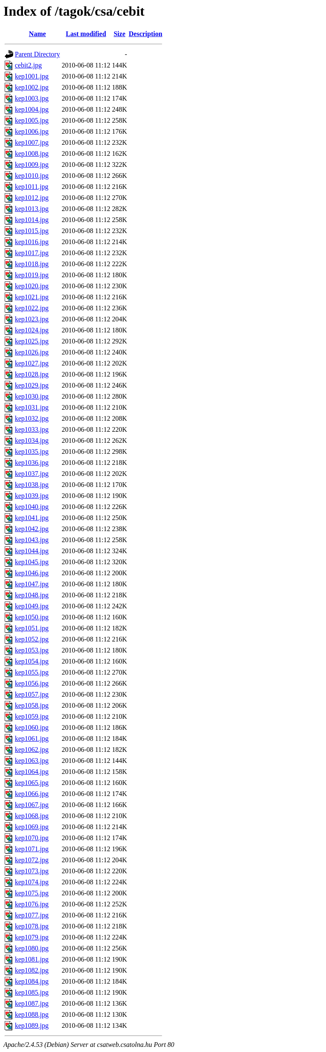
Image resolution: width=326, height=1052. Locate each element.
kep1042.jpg (32, 528)
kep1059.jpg (32, 716)
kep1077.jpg (32, 915)
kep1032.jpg (32, 418)
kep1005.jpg (32, 120)
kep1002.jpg (32, 87)
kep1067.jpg (32, 804)
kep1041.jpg (32, 517)
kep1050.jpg (32, 617)
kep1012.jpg (32, 197)
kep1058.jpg (32, 705)
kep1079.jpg (32, 937)
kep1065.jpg (32, 782)
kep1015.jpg (32, 230)
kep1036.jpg (32, 462)
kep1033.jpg (32, 429)
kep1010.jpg (32, 175)
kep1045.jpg (32, 561)
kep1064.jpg (32, 771)
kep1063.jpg (32, 760)
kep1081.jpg (32, 959)
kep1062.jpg (32, 749)
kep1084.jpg (32, 981)
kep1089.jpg (32, 1025)
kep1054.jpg (32, 661)
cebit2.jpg (28, 65)
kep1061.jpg (32, 738)
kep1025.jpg (32, 341)
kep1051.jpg (32, 628)
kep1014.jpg (32, 219)
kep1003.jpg (32, 98)
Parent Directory (37, 54)
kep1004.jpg (32, 109)
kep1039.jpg (32, 495)
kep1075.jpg (32, 893)
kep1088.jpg (32, 1014)
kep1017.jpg (32, 252)
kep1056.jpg (32, 683)
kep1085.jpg (32, 992)
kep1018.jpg (32, 263)
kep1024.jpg (32, 330)
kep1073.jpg (32, 871)
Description (145, 33)
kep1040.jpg (32, 506)
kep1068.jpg (32, 815)
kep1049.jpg (32, 606)
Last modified (86, 33)
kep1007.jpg (32, 142)
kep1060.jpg (32, 727)
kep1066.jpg (32, 793)
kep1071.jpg (32, 848)
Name (37, 33)
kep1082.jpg (32, 970)
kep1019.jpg (32, 274)
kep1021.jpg (32, 297)
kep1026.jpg (32, 352)
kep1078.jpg (32, 926)
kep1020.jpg (32, 286)
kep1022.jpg (32, 308)
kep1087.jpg (32, 1003)
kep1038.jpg (32, 484)
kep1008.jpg (32, 153)
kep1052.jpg (32, 639)
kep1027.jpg (32, 363)
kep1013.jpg (32, 208)
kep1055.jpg (32, 672)
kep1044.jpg (32, 550)
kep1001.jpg (32, 76)
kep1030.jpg (32, 396)
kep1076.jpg (32, 904)
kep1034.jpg (32, 440)
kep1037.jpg (32, 473)
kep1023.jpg (32, 319)
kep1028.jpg (32, 374)
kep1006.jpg (32, 131)
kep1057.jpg (32, 694)
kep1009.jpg (32, 164)
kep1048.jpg (32, 595)
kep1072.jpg (32, 860)
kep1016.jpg (32, 241)
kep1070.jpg (32, 837)
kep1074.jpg (32, 882)
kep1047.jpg (32, 584)
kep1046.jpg (32, 573)
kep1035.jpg (32, 451)
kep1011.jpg (31, 186)
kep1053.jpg (32, 650)
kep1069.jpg (32, 826)
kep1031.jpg (32, 407)
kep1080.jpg (32, 948)
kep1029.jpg (32, 385)
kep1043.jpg (32, 539)
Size (120, 33)
